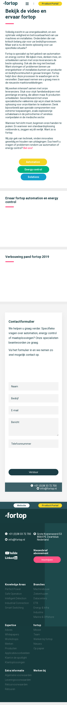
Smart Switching (14, 607)
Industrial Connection (17, 603)
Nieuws (38, 643)
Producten (11, 648)
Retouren (10, 689)
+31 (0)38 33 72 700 (45, 485)
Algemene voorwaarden (18, 675)
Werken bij (40, 670)
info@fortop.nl (48, 488)
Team (37, 634)
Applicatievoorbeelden (17, 653)
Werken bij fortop (43, 639)
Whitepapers (12, 634)
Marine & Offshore (44, 617)
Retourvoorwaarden (16, 684)
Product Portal (50, 3)
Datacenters (40, 598)
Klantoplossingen (15, 662)
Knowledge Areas (15, 584)
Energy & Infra (41, 607)
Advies (8, 629)
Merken (9, 643)
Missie (37, 629)
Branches (39, 584)
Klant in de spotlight (16, 657)
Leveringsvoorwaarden (18, 679)
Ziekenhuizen (41, 593)
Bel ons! (28, 148)
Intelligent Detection (15, 598)
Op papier (39, 648)
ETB (36, 603)
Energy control (33, 169)
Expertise (10, 625)
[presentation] (36, 458)
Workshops (11, 639)
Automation (33, 162)
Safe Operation (13, 593)
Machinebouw (42, 589)
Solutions (33, 177)
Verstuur (33, 472)
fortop (37, 625)
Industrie (38, 612)
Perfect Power (13, 589)
